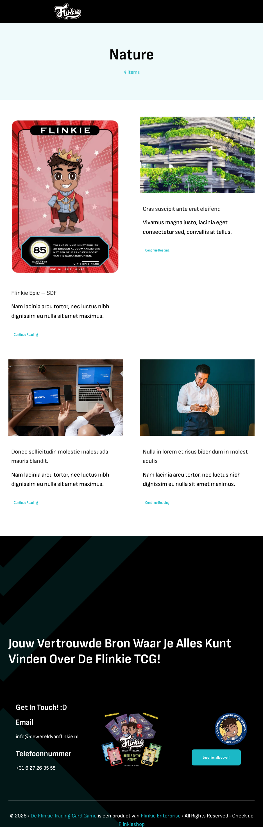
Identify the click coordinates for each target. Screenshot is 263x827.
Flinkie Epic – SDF (34, 292)
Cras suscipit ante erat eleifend (182, 208)
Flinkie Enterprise (161, 816)
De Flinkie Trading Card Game (64, 816)
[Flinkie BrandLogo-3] (67, 5)
